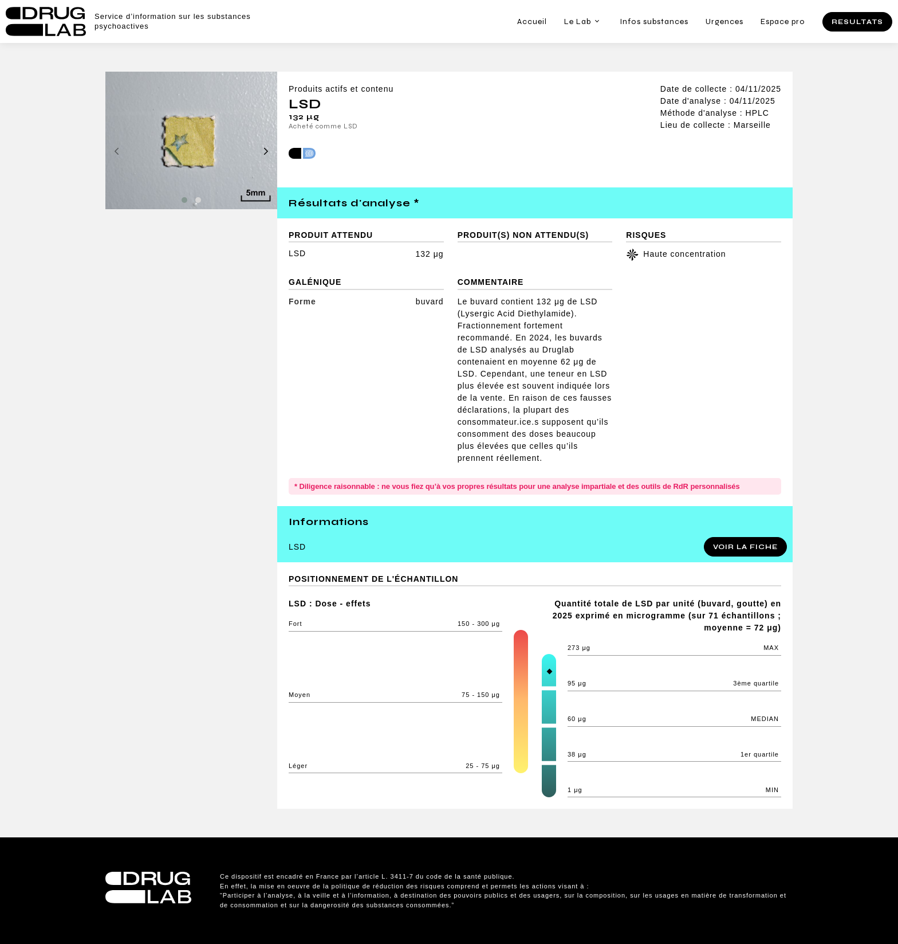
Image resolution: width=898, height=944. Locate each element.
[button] (184, 200)
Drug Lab (46, 21)
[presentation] (116, 151)
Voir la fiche (745, 547)
